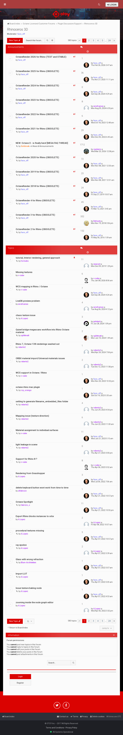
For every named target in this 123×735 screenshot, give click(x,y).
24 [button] (109, 40)
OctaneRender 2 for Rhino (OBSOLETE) (35, 229)
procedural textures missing (30, 530)
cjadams (97, 149)
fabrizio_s (25, 505)
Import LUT (21, 573)
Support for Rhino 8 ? (26, 459)
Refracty (97, 221)
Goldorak (25, 146)
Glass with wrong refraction (29, 559)
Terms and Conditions (55, 728)
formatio (25, 261)
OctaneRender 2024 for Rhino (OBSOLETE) (37, 85)
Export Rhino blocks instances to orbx (35, 516)
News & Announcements (43, 146)
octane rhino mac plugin (28, 387)
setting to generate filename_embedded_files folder (42, 401)
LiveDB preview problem (28, 301)
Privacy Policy (71, 728)
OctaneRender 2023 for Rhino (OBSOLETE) (37, 100)
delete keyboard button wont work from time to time (42, 487)
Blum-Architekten (28, 562)
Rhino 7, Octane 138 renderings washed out (37, 344)
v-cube (21, 275)
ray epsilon (21, 545)
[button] (79, 40)
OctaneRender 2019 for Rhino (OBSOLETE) (37, 171)
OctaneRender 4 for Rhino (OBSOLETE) (35, 200)
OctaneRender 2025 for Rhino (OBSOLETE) (37, 71)
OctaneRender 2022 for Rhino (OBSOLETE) (37, 114)
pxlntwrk (97, 321)
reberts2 (22, 347)
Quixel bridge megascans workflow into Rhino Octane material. (42, 331)
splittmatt (25, 335)
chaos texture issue (25, 315)
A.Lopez (24, 318)
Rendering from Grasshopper (30, 473)
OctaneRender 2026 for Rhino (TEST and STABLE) (41, 56)
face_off (21, 34)
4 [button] (97, 40)
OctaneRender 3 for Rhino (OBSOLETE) (35, 214)
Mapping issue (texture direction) (32, 415)
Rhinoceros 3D (17, 29)
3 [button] (93, 40)
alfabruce (22, 491)
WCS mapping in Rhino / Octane (32, 286)
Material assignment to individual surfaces (37, 430)
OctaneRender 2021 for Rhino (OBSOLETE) (37, 128)
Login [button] (20, 676)
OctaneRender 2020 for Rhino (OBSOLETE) (37, 157)
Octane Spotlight (24, 502)
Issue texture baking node (29, 588)
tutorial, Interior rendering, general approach (38, 257)
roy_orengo (26, 390)
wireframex (98, 106)
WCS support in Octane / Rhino (31, 372)
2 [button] (88, 40)
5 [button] (102, 40)
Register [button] (20, 683)
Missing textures (24, 272)
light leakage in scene (26, 444)
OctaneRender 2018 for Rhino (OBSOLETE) (37, 186)
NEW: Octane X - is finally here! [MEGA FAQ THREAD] (42, 143)
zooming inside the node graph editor (34, 602)
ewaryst (96, 264)
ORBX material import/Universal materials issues (40, 358)
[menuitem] (99, 4)
